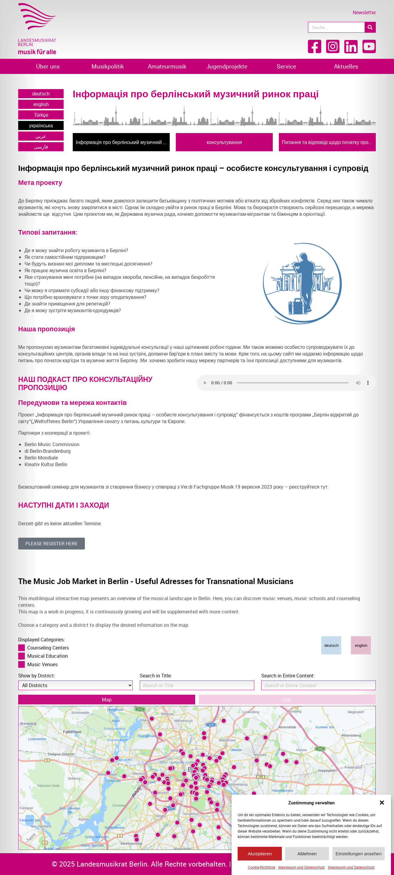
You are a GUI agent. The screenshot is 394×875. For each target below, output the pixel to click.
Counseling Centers (48, 633)
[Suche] (370, 27)
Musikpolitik (108, 66)
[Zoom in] (362, 789)
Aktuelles (346, 66)
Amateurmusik (167, 66)
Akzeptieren (260, 853)
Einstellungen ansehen (359, 853)
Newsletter (364, 12)
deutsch (41, 93)
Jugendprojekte (226, 66)
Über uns (48, 66)
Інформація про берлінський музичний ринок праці (123, 142)
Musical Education (47, 641)
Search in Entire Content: (288, 660)
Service (286, 66)
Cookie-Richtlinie (261, 867)
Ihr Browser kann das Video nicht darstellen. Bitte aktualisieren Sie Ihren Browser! (286, 383)
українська (41, 125)
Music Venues (42, 649)
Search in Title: (156, 660)
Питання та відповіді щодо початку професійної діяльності (329, 142)
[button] (382, 803)
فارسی (41, 146)
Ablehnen (306, 853)
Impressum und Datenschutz (301, 867)
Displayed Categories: (41, 624)
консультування (224, 142)
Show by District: (36, 660)
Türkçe (41, 115)
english (41, 104)
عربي (40, 136)
